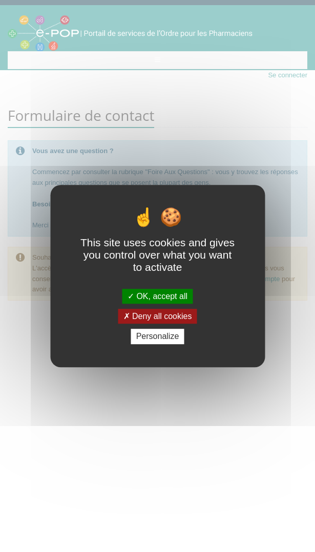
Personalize (157, 336)
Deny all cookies (157, 316)
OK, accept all (157, 296)
